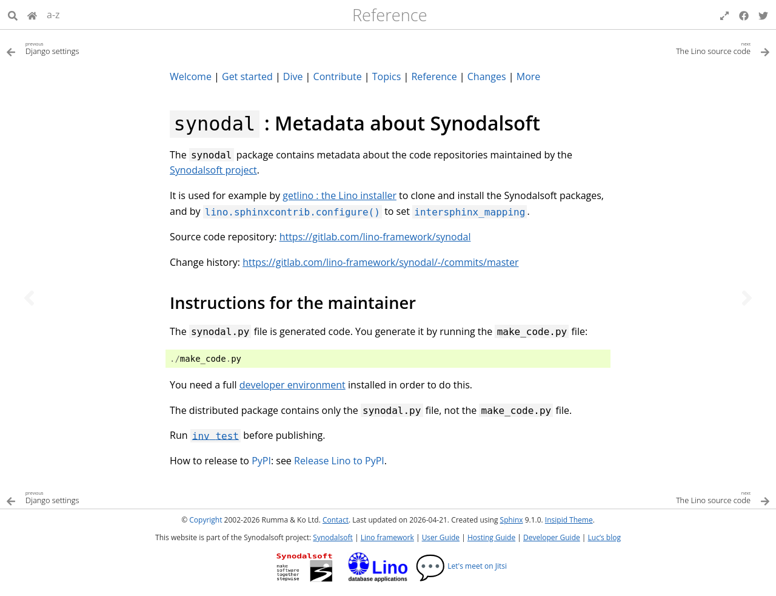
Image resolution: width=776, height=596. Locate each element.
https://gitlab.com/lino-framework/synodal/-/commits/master (380, 262)
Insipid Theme (569, 520)
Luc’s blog (604, 537)
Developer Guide (551, 537)
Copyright (205, 520)
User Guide (441, 537)
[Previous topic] (29, 298)
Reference (389, 15)
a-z (53, 14)
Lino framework (387, 537)
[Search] (12, 14)
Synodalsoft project (213, 170)
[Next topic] (747, 298)
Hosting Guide (491, 537)
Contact (336, 520)
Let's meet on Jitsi (461, 566)
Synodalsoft (332, 537)
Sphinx (511, 520)
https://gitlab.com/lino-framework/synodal (375, 236)
